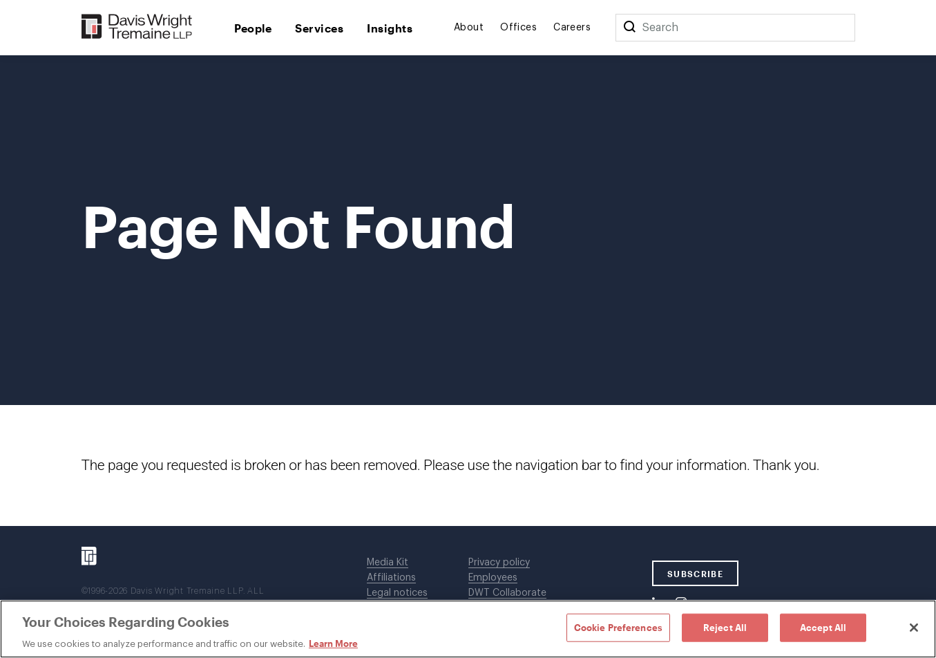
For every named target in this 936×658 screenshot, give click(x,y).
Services (319, 28)
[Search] (629, 28)
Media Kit (387, 562)
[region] (468, 629)
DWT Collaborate (507, 593)
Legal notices (397, 593)
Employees (492, 578)
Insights (389, 28)
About (469, 27)
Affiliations (391, 578)
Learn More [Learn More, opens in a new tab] (333, 643)
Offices (518, 27)
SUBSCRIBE (695, 574)
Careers (572, 27)
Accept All (823, 626)
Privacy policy (499, 562)
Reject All (725, 626)
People (253, 28)
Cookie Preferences (618, 626)
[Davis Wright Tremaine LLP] (137, 27)
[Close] (914, 627)
